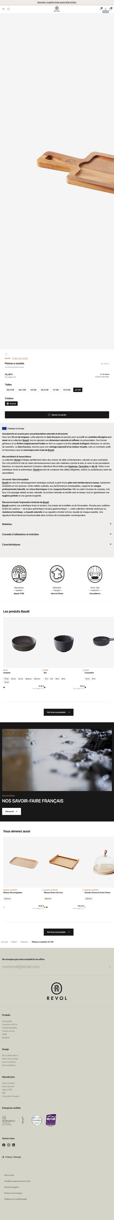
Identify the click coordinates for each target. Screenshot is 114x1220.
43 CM (78, 390)
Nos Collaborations (10, 1055)
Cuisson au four (8, 1031)
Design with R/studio (22, 358)
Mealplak (5, 1037)
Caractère (84, 466)
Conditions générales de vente (17, 1181)
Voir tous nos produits (58, 712)
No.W (94, 466)
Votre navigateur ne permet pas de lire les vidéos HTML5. (57, 760)
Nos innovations (9, 1062)
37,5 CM (66, 390)
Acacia (11, 403)
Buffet (14, 942)
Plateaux (24, 942)
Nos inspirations (9, 1065)
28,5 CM (10, 390)
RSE (3, 1093)
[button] (105, 9)
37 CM (56, 390)
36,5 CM (44, 390)
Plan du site (9, 1175)
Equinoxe (73, 466)
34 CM (33, 390)
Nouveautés (7, 1021)
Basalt (7, 358)
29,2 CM (22, 390)
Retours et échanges (13, 1193)
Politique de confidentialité (15, 1199)
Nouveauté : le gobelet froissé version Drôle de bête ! (57, 2)
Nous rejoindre (8, 1086)
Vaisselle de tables (9, 1028)
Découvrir (11, 811)
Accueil (4, 942)
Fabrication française (10, 1096)
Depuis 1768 (7, 1089)
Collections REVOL (9, 1024)
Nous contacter (8, 1083)
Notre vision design (10, 1058)
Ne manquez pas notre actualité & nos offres (51, 963)
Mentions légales (11, 1187)
